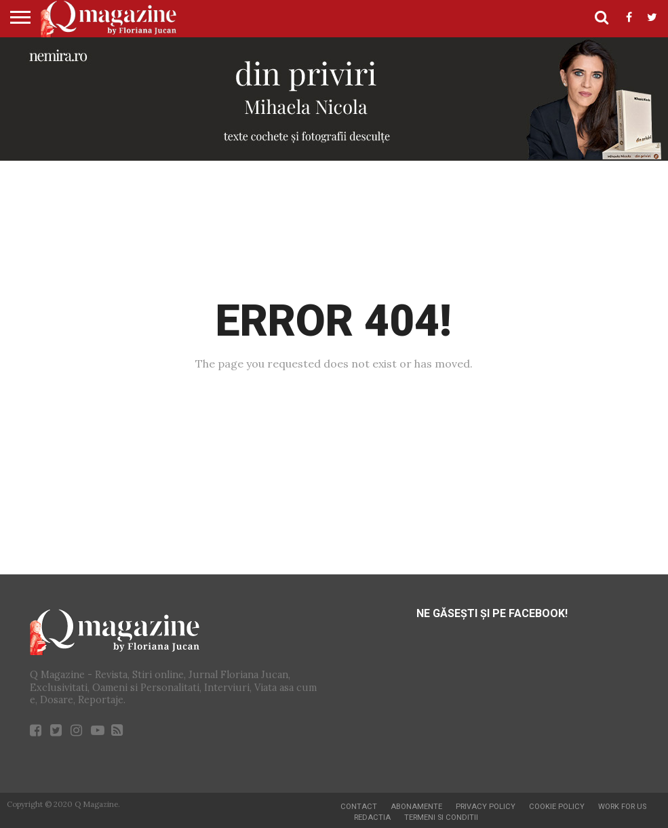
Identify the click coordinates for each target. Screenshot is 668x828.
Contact (358, 806)
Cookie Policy (557, 806)
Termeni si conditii (441, 817)
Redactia (372, 817)
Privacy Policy (485, 806)
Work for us (622, 806)
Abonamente (416, 806)
